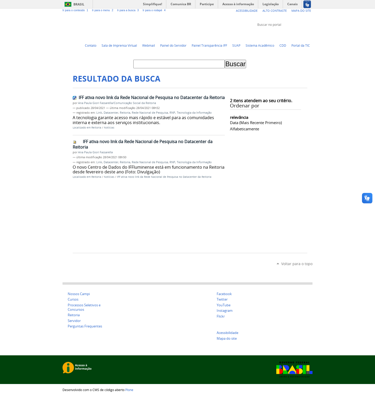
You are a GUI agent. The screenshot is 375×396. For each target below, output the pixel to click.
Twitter (283, 34)
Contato (90, 45)
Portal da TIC (300, 45)
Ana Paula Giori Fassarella (95, 152)
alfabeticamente (244, 128)
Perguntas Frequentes (85, 326)
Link (99, 112)
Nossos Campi (79, 294)
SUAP (236, 45)
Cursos (73, 299)
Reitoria (125, 112)
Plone (129, 390)
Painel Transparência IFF (209, 45)
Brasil (78, 4)
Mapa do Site (301, 11)
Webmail (148, 45)
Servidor (74, 321)
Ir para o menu (103, 10)
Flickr (303, 34)
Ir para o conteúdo (76, 10)
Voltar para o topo (296, 263)
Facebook (296, 34)
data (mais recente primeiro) (256, 122)
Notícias (109, 127)
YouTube (290, 34)
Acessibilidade (247, 11)
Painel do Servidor (173, 45)
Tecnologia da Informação (194, 112)
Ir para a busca (129, 10)
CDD (282, 45)
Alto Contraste (274, 11)
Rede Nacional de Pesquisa (150, 112)
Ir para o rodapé (155, 10)
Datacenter (111, 112)
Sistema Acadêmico (260, 45)
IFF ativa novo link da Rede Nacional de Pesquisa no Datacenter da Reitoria (152, 97)
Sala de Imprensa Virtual (119, 45)
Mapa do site (227, 338)
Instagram (309, 34)
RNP (172, 112)
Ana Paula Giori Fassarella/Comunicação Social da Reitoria (117, 103)
